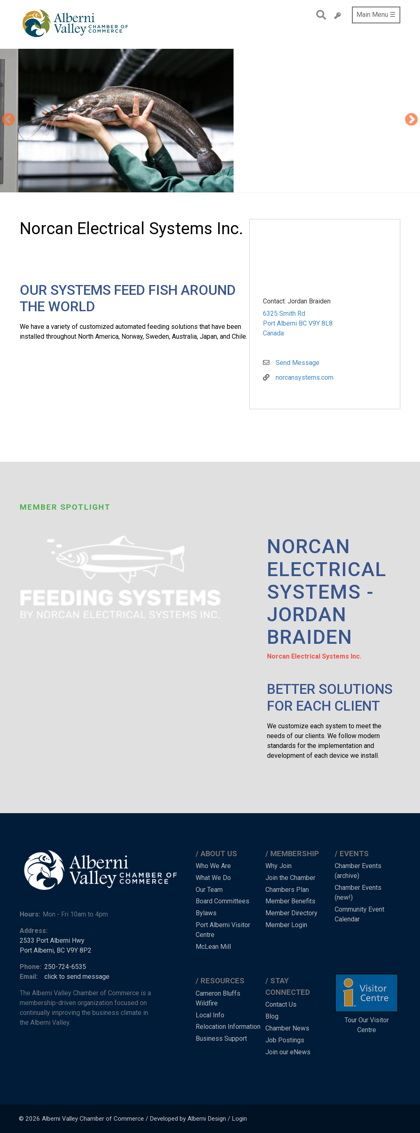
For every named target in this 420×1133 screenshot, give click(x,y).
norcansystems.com (304, 377)
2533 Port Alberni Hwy (52, 940)
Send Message (298, 363)
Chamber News (287, 1028)
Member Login (286, 925)
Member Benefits (290, 901)
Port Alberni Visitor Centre (223, 930)
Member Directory (291, 913)
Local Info (210, 1015)
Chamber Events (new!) (358, 892)
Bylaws (206, 913)
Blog (271, 1016)
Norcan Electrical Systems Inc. (314, 656)
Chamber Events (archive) (358, 871)
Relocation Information (228, 1026)
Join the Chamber (290, 878)
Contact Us (281, 1004)
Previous (8, 120)
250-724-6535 (65, 967)
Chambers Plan (287, 890)
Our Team (209, 890)
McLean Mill (213, 947)
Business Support (221, 1038)
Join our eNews (287, 1052)
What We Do (213, 878)
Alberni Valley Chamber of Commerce (93, 1118)
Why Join (278, 866)
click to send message (77, 976)
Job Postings (284, 1040)
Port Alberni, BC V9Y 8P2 (55, 950)
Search (319, 15)
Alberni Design (206, 1118)
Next (411, 120)
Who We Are (213, 866)
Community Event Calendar (359, 914)
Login (239, 1118)
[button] (258, 120)
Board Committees (222, 901)
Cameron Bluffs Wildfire (218, 998)
